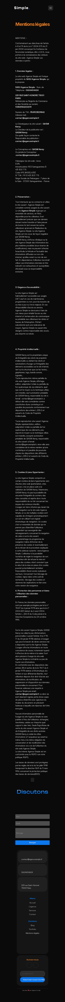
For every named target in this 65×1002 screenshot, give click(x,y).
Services (32, 911)
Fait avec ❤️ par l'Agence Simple (31, 991)
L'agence (32, 907)
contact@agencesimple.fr (31, 860)
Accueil (32, 903)
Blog (32, 926)
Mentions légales (32, 934)
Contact (32, 915)
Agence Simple (33, 58)
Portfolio (32, 930)
